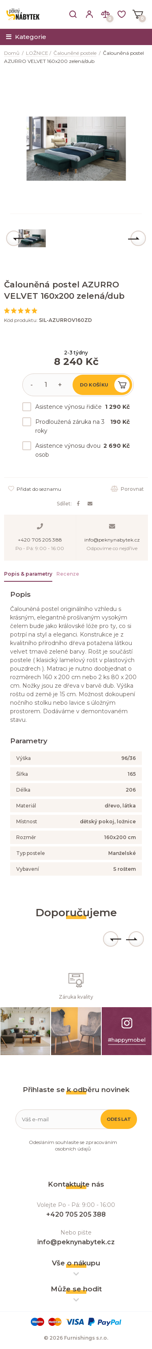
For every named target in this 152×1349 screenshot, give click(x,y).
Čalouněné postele (75, 53)
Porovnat (127, 489)
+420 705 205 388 (40, 540)
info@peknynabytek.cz (112, 540)
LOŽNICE (37, 53)
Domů (11, 53)
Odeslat (119, 1119)
